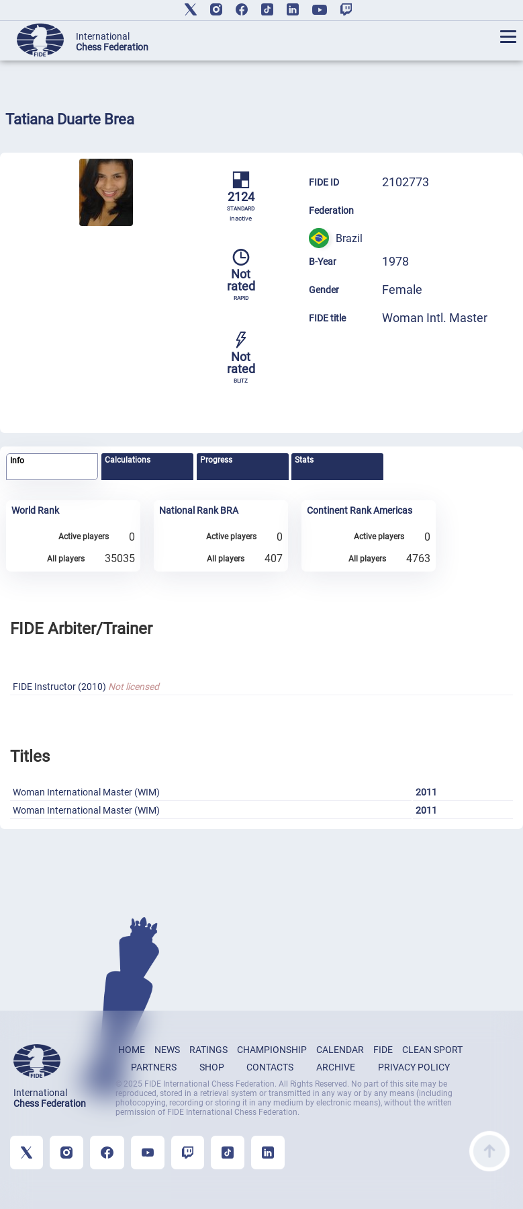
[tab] (52, 467)
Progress (216, 460)
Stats (304, 460)
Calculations (127, 460)
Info (17, 460)
